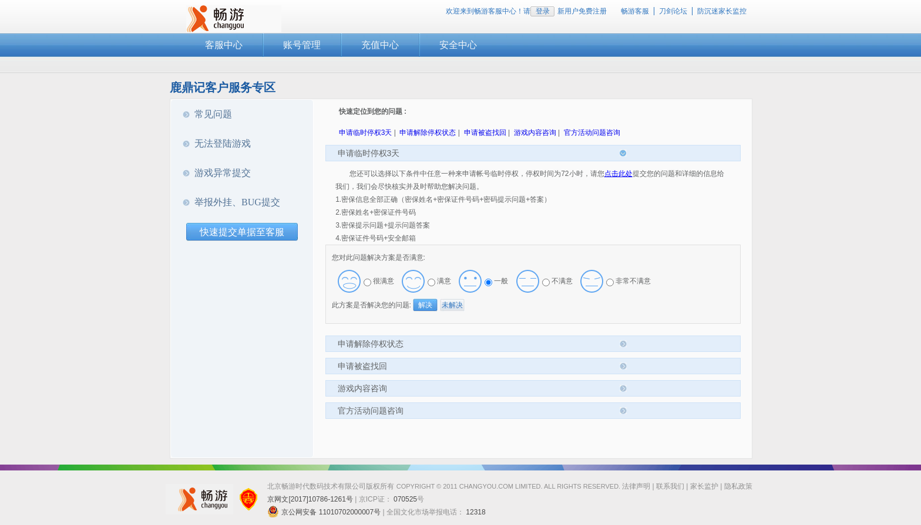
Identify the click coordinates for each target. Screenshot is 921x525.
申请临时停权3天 (365, 132)
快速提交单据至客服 (242, 232)
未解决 (452, 305)
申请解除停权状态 (427, 132)
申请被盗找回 (485, 132)
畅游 (233, 18)
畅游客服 (635, 11)
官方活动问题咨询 (592, 132)
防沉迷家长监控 (722, 11)
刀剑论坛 (673, 11)
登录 (543, 11)
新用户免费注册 (582, 11)
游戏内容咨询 (535, 132)
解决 (425, 305)
